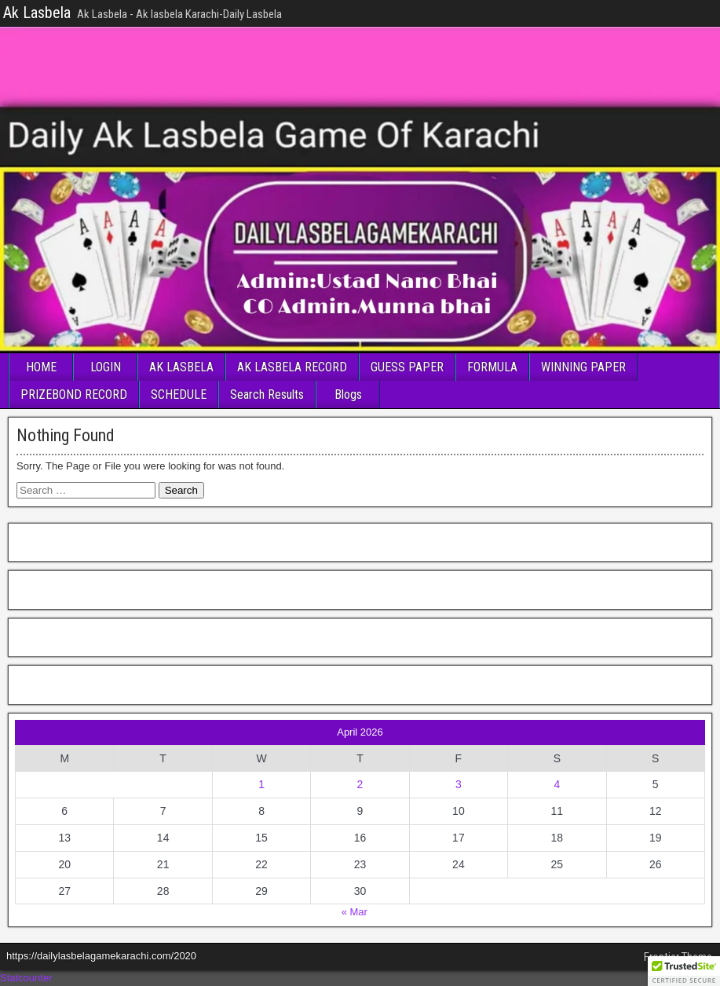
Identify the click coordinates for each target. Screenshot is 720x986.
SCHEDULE (178, 394)
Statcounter (26, 978)
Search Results (267, 394)
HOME (41, 367)
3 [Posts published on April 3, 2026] (458, 784)
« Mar (354, 912)
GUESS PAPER (407, 367)
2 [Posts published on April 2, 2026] (360, 784)
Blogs (348, 394)
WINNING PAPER (583, 367)
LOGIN (105, 367)
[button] (684, 971)
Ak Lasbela (37, 12)
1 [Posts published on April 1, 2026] (261, 784)
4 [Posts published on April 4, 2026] (557, 784)
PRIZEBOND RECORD (73, 394)
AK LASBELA (181, 367)
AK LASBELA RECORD (292, 367)
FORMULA (492, 367)
